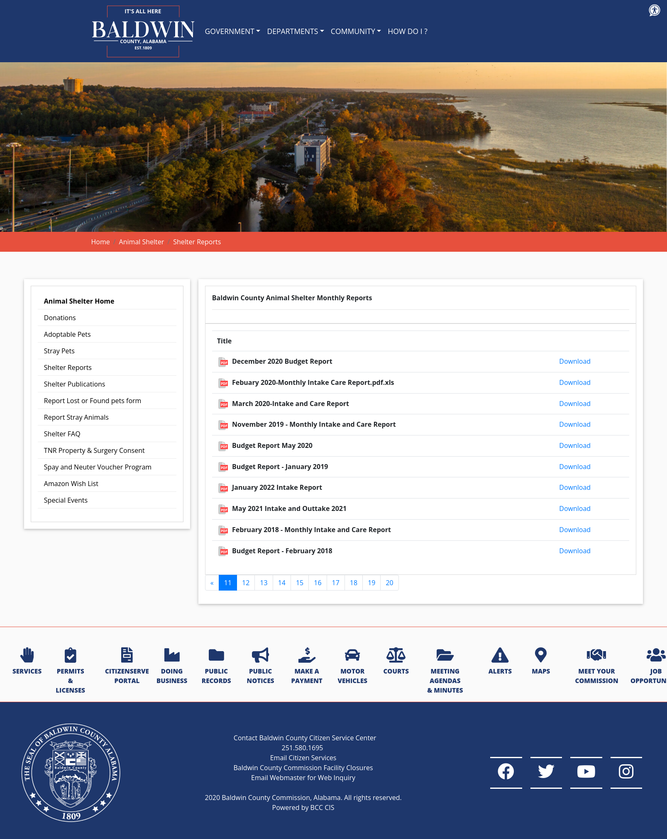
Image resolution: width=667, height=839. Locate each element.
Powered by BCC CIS (283, 807)
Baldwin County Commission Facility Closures (283, 767)
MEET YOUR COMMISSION (596, 666)
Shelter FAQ (62, 433)
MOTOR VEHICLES (352, 666)
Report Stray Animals (76, 417)
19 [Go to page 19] (371, 582)
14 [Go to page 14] (282, 582)
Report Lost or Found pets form (93, 400)
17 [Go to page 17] (336, 582)
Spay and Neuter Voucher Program (97, 467)
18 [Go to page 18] (353, 582)
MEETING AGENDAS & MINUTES (445, 671)
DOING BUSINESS (171, 666)
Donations (60, 317)
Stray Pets (59, 350)
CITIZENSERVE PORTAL (127, 666)
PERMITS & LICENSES (70, 671)
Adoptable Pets (67, 334)
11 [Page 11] (228, 582)
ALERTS (500, 661)
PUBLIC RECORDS (216, 666)
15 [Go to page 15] (299, 582)
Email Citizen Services (284, 757)
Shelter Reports (68, 367)
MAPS (541, 661)
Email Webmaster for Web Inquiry (284, 777)
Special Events (66, 500)
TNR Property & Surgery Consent (94, 450)
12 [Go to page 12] (245, 582)
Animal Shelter (141, 241)
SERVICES (27, 661)
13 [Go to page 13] (263, 582)
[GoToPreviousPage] (212, 583)
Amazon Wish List (71, 483)
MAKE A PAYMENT (306, 666)
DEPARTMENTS (292, 31)
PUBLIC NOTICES (260, 666)
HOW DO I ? (408, 31)
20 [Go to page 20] (389, 582)
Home (100, 241)
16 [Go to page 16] (317, 582)
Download (575, 361)
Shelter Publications (74, 384)
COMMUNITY (353, 31)
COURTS (395, 661)
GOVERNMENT (229, 31)
